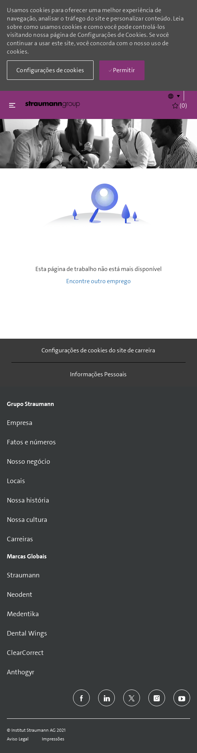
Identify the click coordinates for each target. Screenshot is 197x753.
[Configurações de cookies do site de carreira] (98, 350)
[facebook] (81, 698)
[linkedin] (106, 698)
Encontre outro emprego (98, 281)
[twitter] (131, 698)
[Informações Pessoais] (98, 374)
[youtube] (181, 698)
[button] (174, 96)
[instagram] (156, 698)
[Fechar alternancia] (12, 105)
